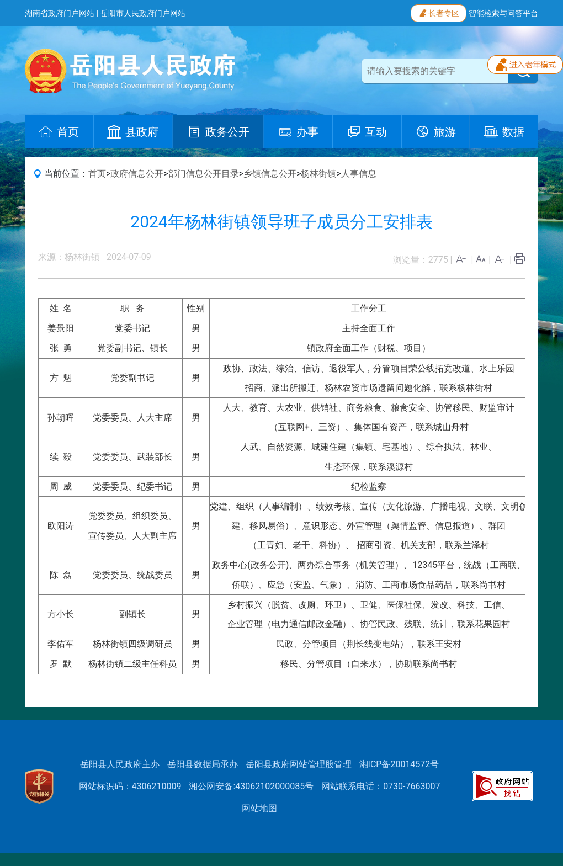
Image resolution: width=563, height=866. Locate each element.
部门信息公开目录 (203, 173)
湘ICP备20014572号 (399, 764)
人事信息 (358, 173)
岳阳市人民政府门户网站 (142, 13)
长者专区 (438, 12)
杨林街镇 (318, 173)
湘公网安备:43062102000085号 (251, 786)
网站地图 (259, 808)
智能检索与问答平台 (503, 13)
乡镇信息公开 (269, 173)
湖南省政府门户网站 (59, 13)
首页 (97, 173)
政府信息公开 (136, 173)
